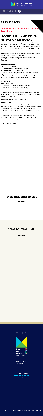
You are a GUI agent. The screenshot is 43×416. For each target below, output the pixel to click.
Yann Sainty (36, 411)
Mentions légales (21, 407)
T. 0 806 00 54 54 (21, 363)
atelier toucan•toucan (22, 411)
